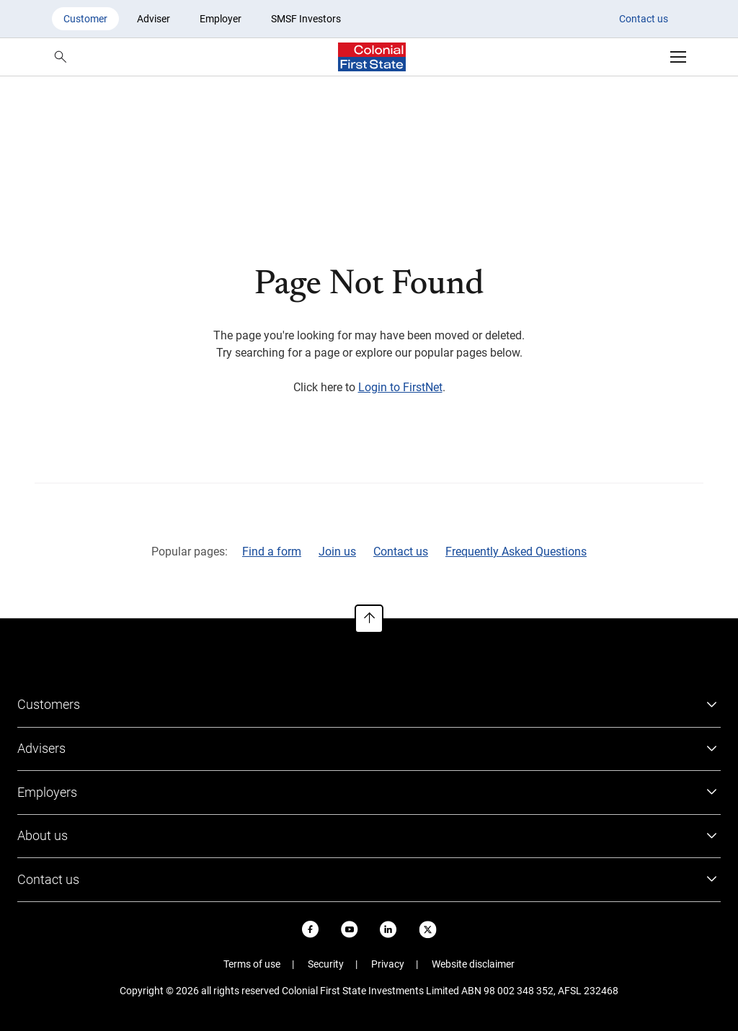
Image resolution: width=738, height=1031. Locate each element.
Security (326, 964)
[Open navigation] (678, 57)
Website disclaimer (473, 964)
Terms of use (251, 964)
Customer (85, 18)
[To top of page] (369, 618)
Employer (220, 18)
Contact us (643, 18)
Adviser (153, 18)
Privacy (387, 964)
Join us (337, 551)
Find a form (271, 551)
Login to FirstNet (400, 387)
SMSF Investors (306, 18)
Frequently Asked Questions (516, 551)
